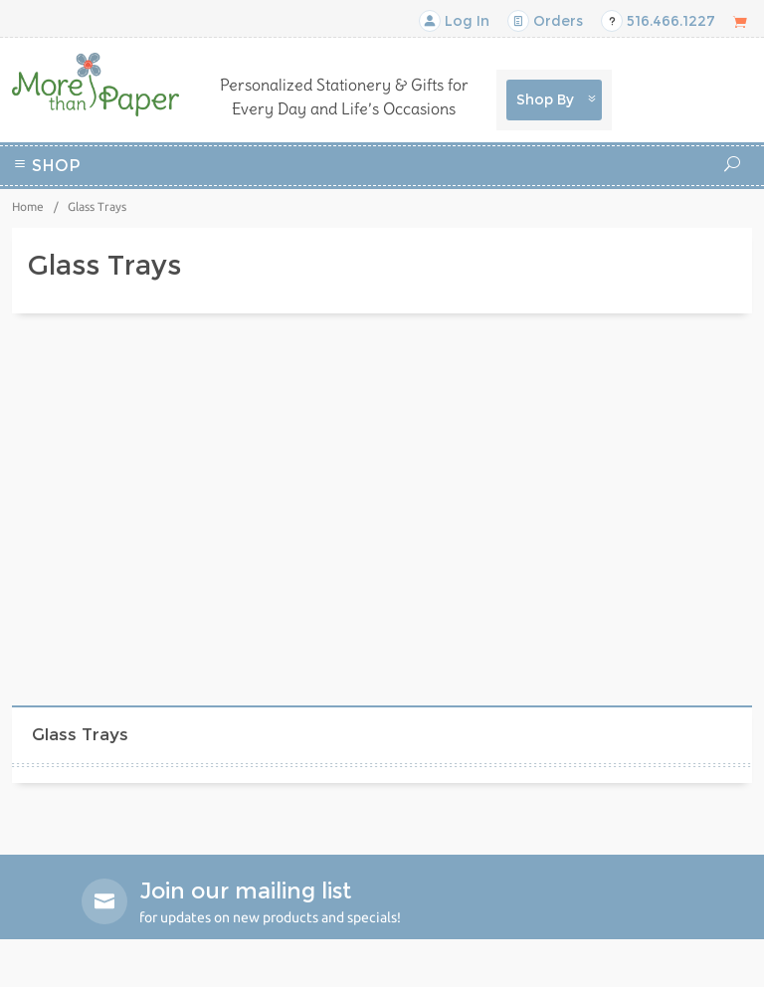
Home (28, 206)
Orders (545, 21)
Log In (454, 21)
